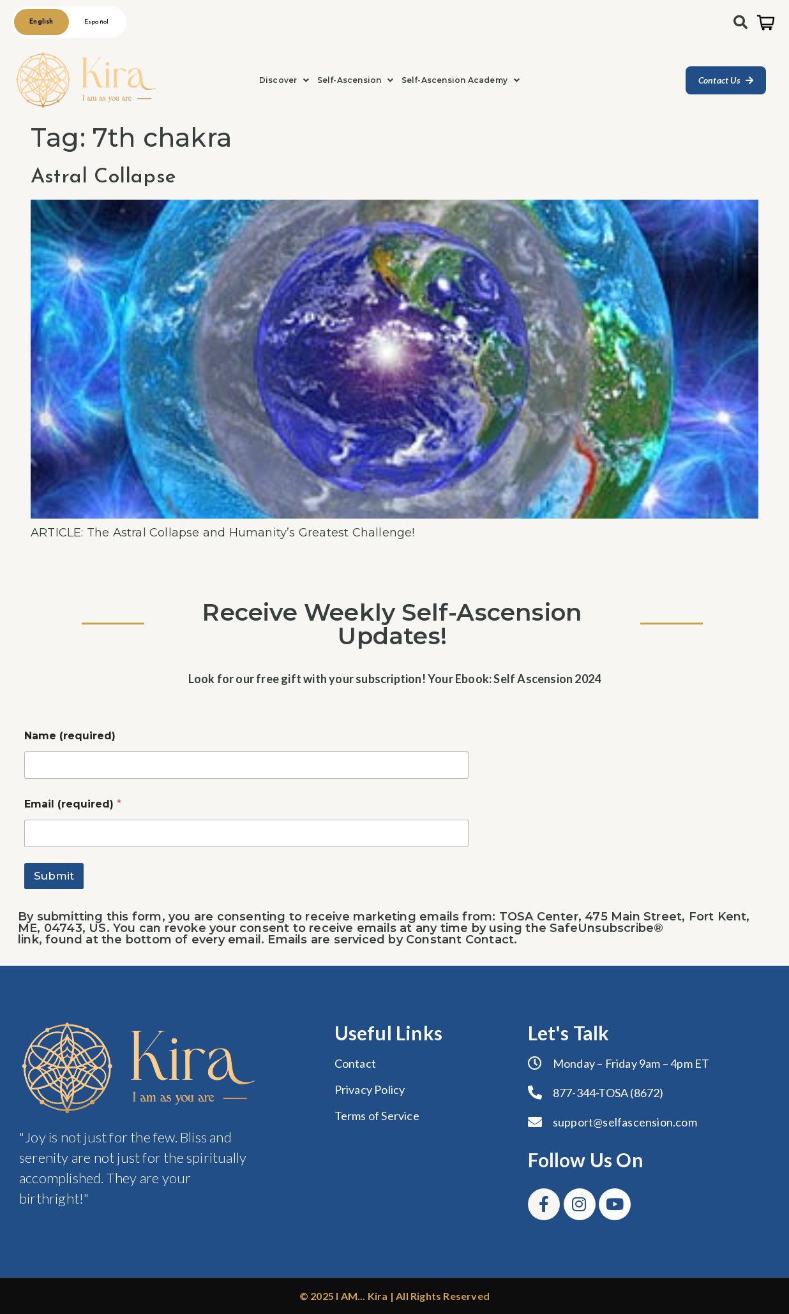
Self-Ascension (355, 80)
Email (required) (72, 804)
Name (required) (70, 736)
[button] (284, 80)
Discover (284, 80)
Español (96, 22)
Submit (54, 875)
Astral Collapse (103, 177)
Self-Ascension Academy (461, 80)
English (41, 22)
